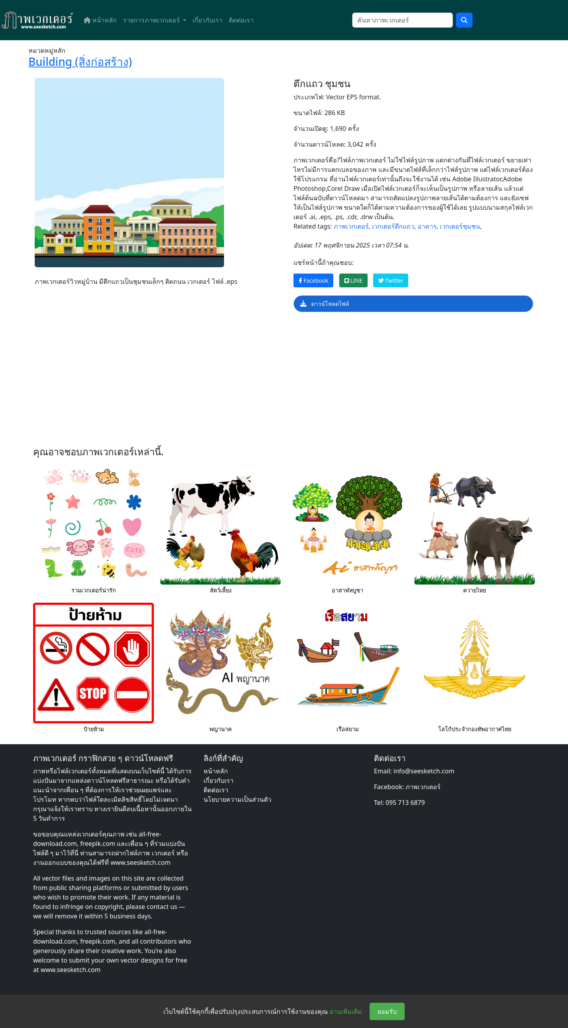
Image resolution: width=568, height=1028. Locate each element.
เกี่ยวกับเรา (207, 20)
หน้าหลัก (100, 20)
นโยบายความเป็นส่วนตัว (237, 799)
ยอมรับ (387, 1011)
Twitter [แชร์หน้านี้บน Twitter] (391, 280)
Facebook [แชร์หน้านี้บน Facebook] (313, 280)
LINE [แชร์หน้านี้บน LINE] (353, 280)
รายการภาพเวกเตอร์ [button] (152, 20)
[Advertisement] (265, 381)
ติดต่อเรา (241, 20)
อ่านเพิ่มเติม (345, 1011)
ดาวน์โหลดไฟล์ (324, 303)
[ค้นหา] (402, 20)
